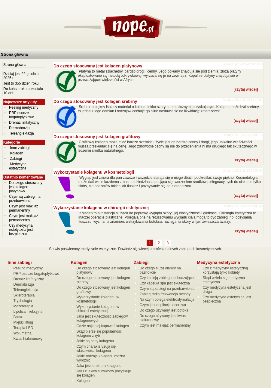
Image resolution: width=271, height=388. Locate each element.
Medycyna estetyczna (18, 166)
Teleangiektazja (21, 133)
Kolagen (16, 153)
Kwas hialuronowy (28, 339)
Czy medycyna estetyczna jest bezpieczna (21, 229)
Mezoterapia (23, 306)
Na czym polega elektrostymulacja (167, 299)
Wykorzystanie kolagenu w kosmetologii (93, 172)
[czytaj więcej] (246, 89)
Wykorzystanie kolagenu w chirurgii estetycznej (101, 207)
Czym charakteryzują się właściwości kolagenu (96, 348)
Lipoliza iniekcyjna (28, 311)
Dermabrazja (19, 128)
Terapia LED (23, 328)
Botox (18, 317)
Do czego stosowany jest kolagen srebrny (95, 101)
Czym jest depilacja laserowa (163, 305)
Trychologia (23, 301)
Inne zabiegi (19, 148)
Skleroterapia (24, 295)
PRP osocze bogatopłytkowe (21, 115)
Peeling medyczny (23, 107)
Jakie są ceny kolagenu (95, 341)
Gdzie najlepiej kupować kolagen (103, 326)
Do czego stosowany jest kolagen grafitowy (96, 136)
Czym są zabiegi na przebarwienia (25, 198)
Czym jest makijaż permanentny (23, 208)
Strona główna (14, 54)
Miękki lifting (23, 322)
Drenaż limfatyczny (24, 122)
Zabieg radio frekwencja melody (165, 294)
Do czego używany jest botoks (164, 310)
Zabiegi (16, 159)
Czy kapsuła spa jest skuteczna (165, 283)
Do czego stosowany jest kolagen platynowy (25, 187)
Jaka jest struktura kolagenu (99, 366)
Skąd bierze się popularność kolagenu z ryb (99, 333)
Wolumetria (23, 333)
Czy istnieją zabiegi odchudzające (167, 278)
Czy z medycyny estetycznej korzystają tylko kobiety (225, 270)
